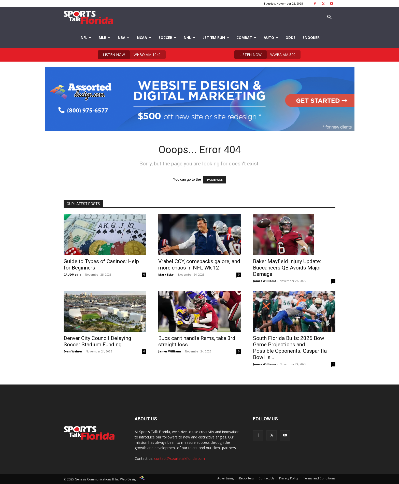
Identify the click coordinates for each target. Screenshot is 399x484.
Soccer (167, 37)
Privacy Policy (288, 478)
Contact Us (266, 478)
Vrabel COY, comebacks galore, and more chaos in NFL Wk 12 (199, 264)
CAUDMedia (72, 274)
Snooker (311, 37)
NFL (86, 37)
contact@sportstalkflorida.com (179, 458)
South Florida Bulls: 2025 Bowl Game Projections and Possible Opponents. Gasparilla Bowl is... (290, 347)
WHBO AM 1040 (129, 54)
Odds (290, 37)
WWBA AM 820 (264, 54)
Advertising (225, 478)
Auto (271, 37)
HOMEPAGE (214, 179)
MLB (104, 37)
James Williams (264, 281)
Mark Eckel (166, 274)
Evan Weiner (73, 351)
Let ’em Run (216, 37)
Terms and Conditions (319, 478)
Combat (246, 37)
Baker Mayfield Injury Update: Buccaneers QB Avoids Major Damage (287, 267)
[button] (329, 17)
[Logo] (88, 17)
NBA (124, 37)
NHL (189, 37)
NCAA (144, 37)
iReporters (246, 478)
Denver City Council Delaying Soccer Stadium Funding (97, 341)
